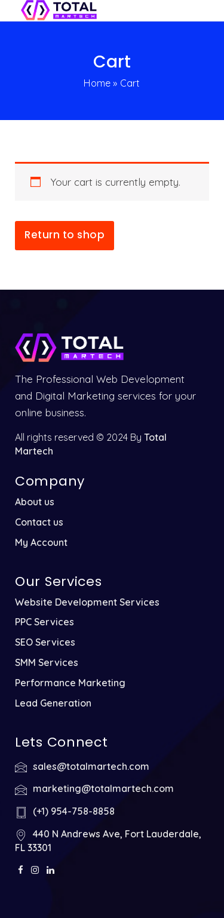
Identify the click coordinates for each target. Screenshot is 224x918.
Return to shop (64, 235)
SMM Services (46, 662)
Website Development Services (87, 602)
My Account (41, 542)
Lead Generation (53, 703)
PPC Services (44, 622)
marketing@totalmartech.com (103, 788)
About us (34, 502)
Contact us (39, 522)
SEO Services (45, 642)
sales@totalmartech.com (91, 766)
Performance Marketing (70, 683)
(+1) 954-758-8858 (74, 811)
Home (97, 83)
